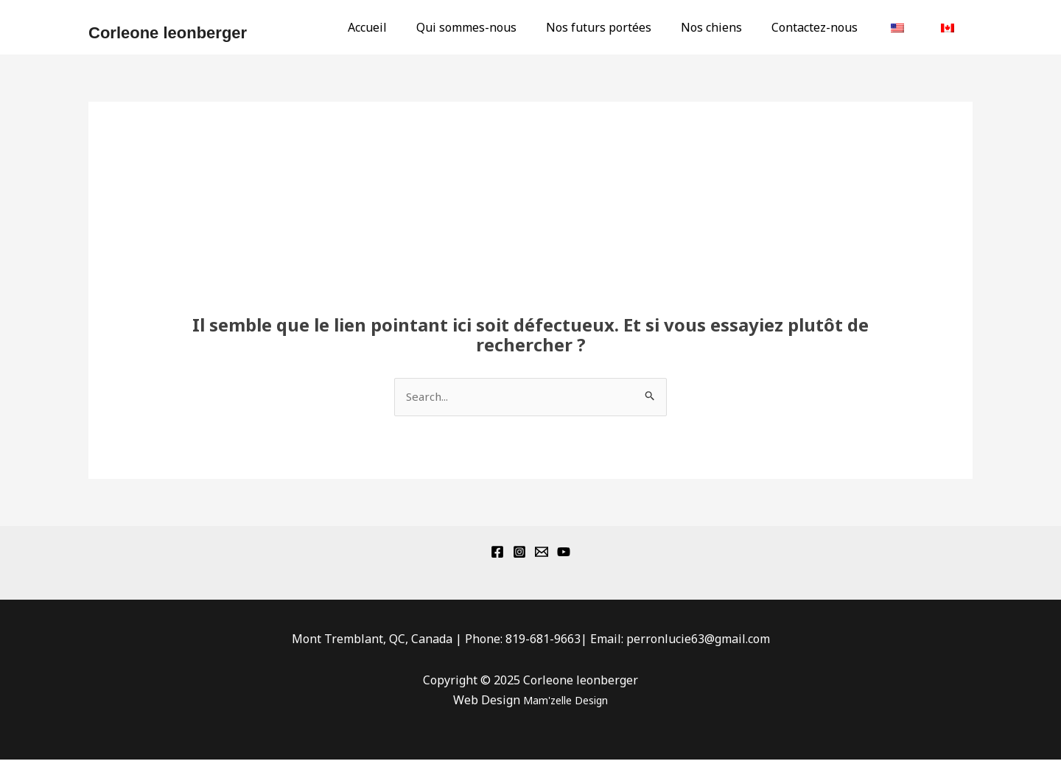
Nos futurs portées (625, 27)
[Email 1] (541, 553)
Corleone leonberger (167, 33)
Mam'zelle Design (565, 700)
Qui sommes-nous (499, 27)
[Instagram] (519, 553)
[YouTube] (563, 553)
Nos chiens (732, 27)
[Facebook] (497, 553)
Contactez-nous (829, 27)
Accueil (405, 27)
